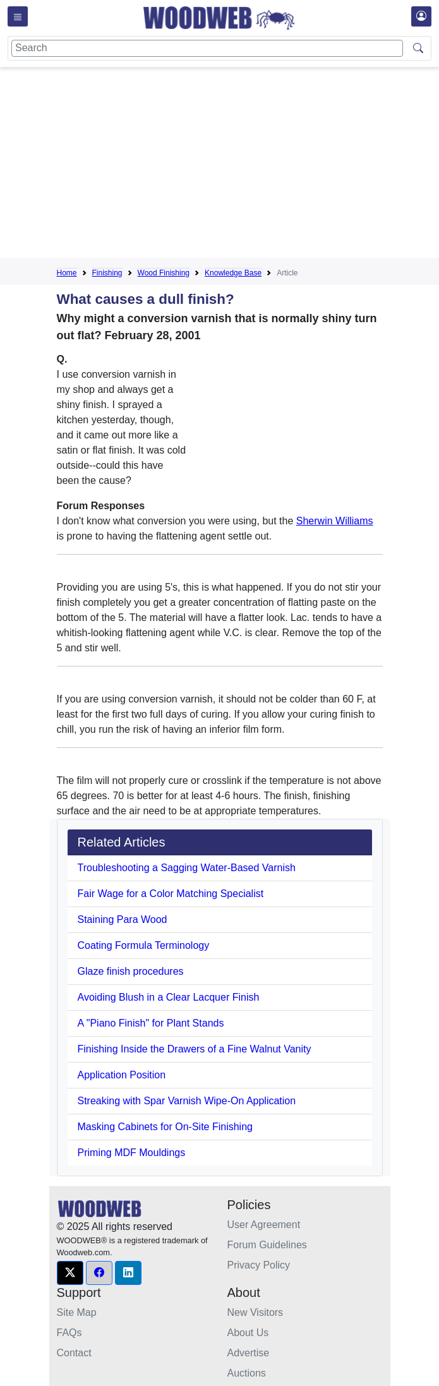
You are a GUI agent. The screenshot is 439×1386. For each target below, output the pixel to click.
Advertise (248, 1352)
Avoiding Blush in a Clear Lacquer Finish (169, 997)
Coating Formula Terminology (144, 945)
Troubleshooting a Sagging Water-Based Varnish (187, 867)
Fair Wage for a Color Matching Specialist (171, 893)
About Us (248, 1332)
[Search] (207, 48)
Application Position (122, 1075)
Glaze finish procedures (131, 971)
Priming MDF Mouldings (132, 1152)
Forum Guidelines (267, 1244)
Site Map (77, 1312)
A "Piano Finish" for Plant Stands (151, 1023)
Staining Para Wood (122, 919)
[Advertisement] (248, 164)
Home (67, 272)
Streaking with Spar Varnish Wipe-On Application (187, 1100)
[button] (70, 1273)
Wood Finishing (164, 272)
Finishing (107, 272)
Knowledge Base (233, 272)
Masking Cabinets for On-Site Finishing (165, 1126)
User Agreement (264, 1224)
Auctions (246, 1373)
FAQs (69, 1332)
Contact (74, 1352)
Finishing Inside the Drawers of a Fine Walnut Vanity (194, 1049)
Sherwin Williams (334, 520)
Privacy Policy (259, 1265)
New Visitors (255, 1312)
